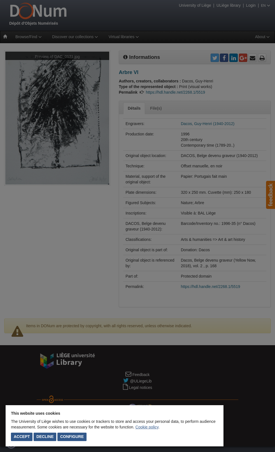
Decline (44, 436)
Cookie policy (147, 427)
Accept (22, 436)
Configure (72, 436)
